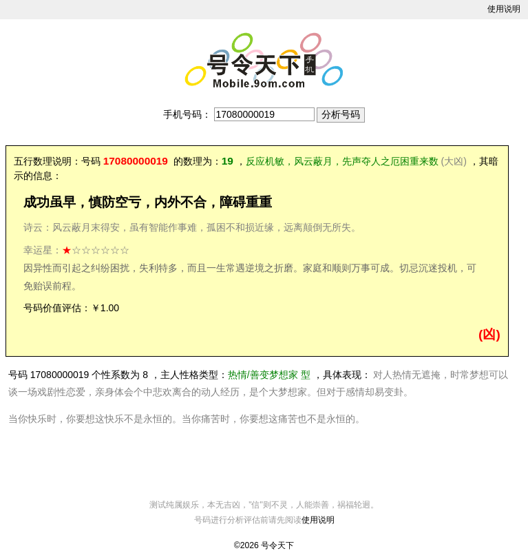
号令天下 (277, 545)
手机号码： (187, 114)
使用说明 (503, 9)
